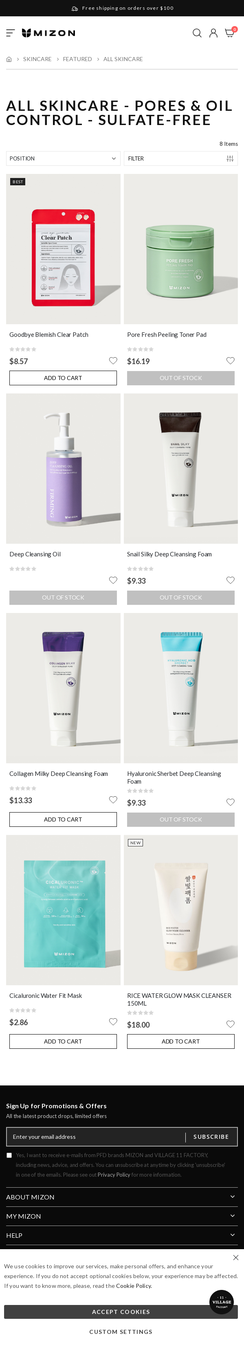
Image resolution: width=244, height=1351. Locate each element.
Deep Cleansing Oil (34, 554)
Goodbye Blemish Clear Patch (48, 334)
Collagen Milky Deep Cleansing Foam (58, 773)
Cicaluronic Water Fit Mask (45, 995)
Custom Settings (120, 1331)
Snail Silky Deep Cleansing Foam (169, 554)
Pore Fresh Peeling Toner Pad (167, 334)
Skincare (37, 59)
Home (9, 59)
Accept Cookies (121, 1311)
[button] (213, 33)
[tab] (122, 1193)
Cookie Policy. (134, 1285)
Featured (77, 59)
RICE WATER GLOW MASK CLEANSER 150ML (179, 999)
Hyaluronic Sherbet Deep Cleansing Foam (174, 777)
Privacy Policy (114, 1174)
